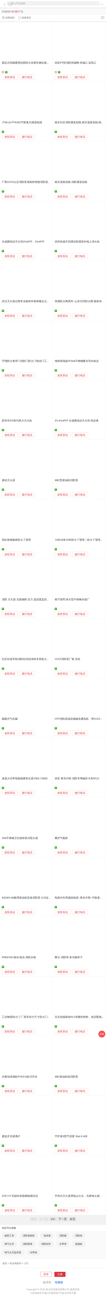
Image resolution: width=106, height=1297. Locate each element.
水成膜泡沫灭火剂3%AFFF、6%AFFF (23, 241)
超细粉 (78, 1244)
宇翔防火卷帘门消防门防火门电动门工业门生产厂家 (32, 361)
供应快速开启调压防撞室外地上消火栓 (77, 241)
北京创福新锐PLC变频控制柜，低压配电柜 (79, 1017)
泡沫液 (47, 1235)
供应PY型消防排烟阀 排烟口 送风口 (75, 62)
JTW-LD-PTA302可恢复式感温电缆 (22, 122)
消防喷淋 (27, 1244)
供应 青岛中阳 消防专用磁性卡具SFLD (77, 778)
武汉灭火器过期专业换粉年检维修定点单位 (27, 301)
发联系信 (9, 77)
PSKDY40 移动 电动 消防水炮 (19, 957)
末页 (72, 1219)
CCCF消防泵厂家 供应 (67, 659)
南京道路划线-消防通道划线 (71, 182)
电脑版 (59, 1282)
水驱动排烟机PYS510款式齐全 (19, 1076)
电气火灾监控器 (13, 1252)
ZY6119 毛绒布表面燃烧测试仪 (20, 1195)
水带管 (62, 1244)
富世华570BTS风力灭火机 (17, 420)
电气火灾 (9, 1244)
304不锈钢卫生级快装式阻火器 (20, 838)
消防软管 (46, 1244)
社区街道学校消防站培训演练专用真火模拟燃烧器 (31, 659)
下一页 (62, 1219)
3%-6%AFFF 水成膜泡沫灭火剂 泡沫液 (76, 420)
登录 (46, 1274)
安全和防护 (15, 1263)
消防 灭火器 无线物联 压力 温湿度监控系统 (27, 599)
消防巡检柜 (29, 1235)
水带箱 (33, 1252)
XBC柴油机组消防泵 (66, 1076)
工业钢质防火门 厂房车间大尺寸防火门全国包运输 (31, 1017)
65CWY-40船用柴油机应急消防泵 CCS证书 (26, 897)
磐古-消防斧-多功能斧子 (68, 957)
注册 (60, 1274)
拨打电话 (27, 77)
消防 (26, 1263)
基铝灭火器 (8, 480)
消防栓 (78, 1235)
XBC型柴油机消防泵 (66, 480)
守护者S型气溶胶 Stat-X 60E (71, 1136)
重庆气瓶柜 (61, 838)
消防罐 (62, 1235)
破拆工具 (9, 1235)
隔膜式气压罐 (10, 718)
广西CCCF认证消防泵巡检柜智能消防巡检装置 (29, 182)
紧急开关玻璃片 (11, 1136)
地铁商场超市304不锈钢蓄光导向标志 (77, 361)
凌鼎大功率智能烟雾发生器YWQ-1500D (24, 778)
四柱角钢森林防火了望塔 (16, 539)
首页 (4, 1263)
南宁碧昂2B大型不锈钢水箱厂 (72, 599)
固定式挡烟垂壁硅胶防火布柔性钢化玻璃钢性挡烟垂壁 (33, 62)
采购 (102, 1034)
